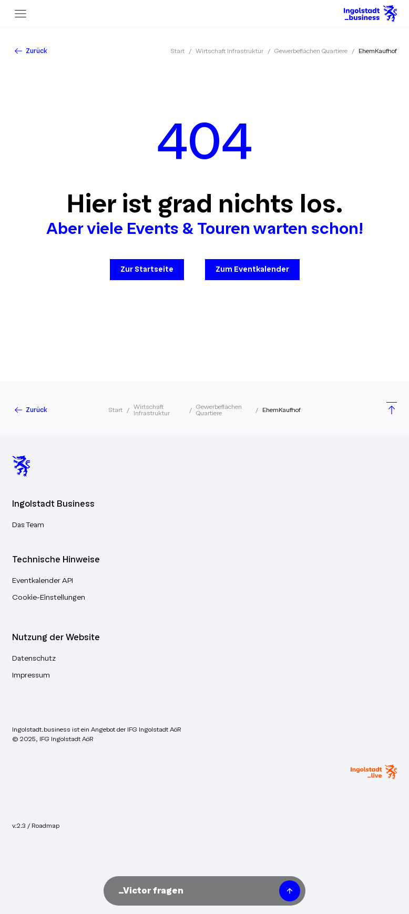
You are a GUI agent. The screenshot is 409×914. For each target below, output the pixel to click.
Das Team (28, 524)
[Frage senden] (289, 890)
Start (177, 51)
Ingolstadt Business (53, 504)
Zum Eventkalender (252, 269)
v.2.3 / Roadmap (35, 825)
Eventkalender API (42, 580)
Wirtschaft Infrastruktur (229, 51)
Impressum (31, 675)
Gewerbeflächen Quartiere (310, 51)
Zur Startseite (146, 269)
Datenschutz (34, 658)
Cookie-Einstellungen (48, 597)
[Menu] (20, 13)
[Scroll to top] (391, 409)
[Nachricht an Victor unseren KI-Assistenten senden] (195, 891)
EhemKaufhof (378, 51)
